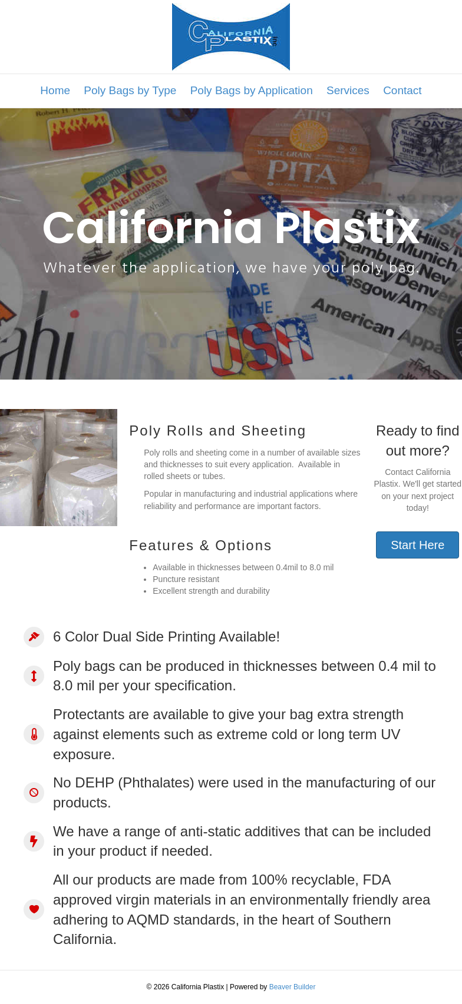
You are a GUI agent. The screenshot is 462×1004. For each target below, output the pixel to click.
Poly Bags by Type (130, 90)
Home (55, 90)
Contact (402, 90)
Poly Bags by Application (251, 90)
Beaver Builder (292, 987)
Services (347, 90)
